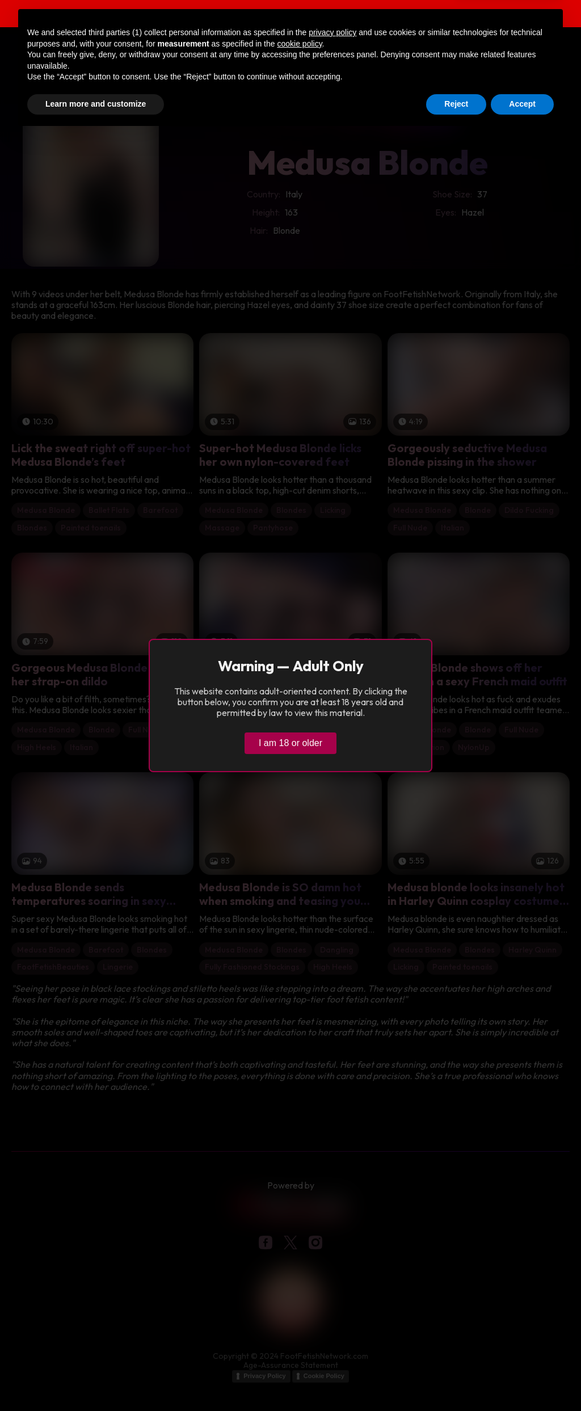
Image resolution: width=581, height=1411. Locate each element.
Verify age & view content (514, 15)
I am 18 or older (290, 743)
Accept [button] (522, 1379)
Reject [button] (456, 1379)
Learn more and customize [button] (95, 1379)
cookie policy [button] (299, 1319)
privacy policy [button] (332, 1308)
